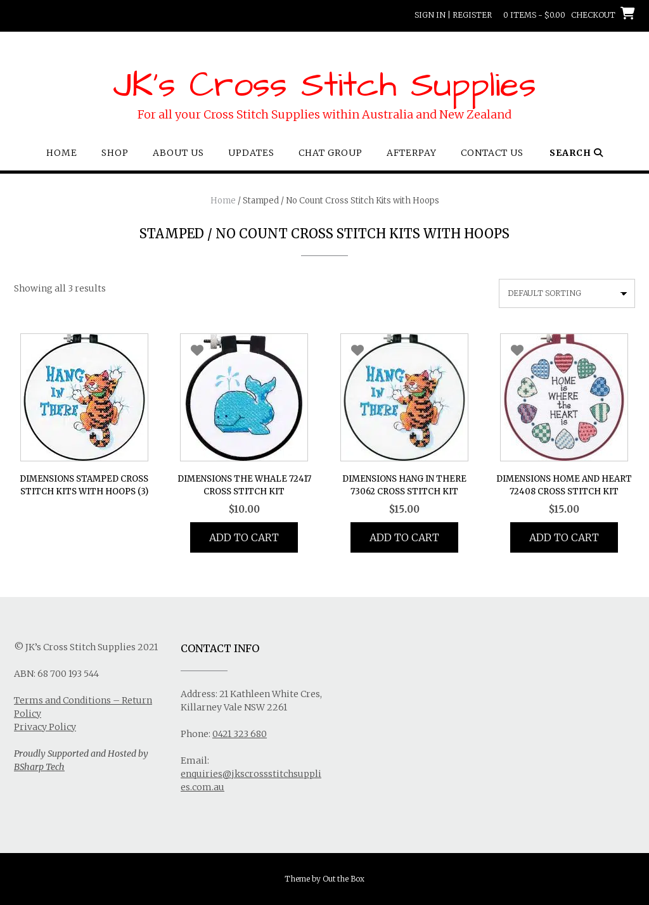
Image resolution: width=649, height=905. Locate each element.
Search (576, 152)
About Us (178, 152)
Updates (251, 152)
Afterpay (412, 152)
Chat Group (331, 152)
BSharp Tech (39, 767)
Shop (115, 152)
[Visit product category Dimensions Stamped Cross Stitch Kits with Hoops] (84, 418)
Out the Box (343, 878)
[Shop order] (567, 293)
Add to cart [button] (244, 537)
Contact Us (492, 152)
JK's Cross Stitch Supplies (324, 85)
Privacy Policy (45, 727)
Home (61, 152)
